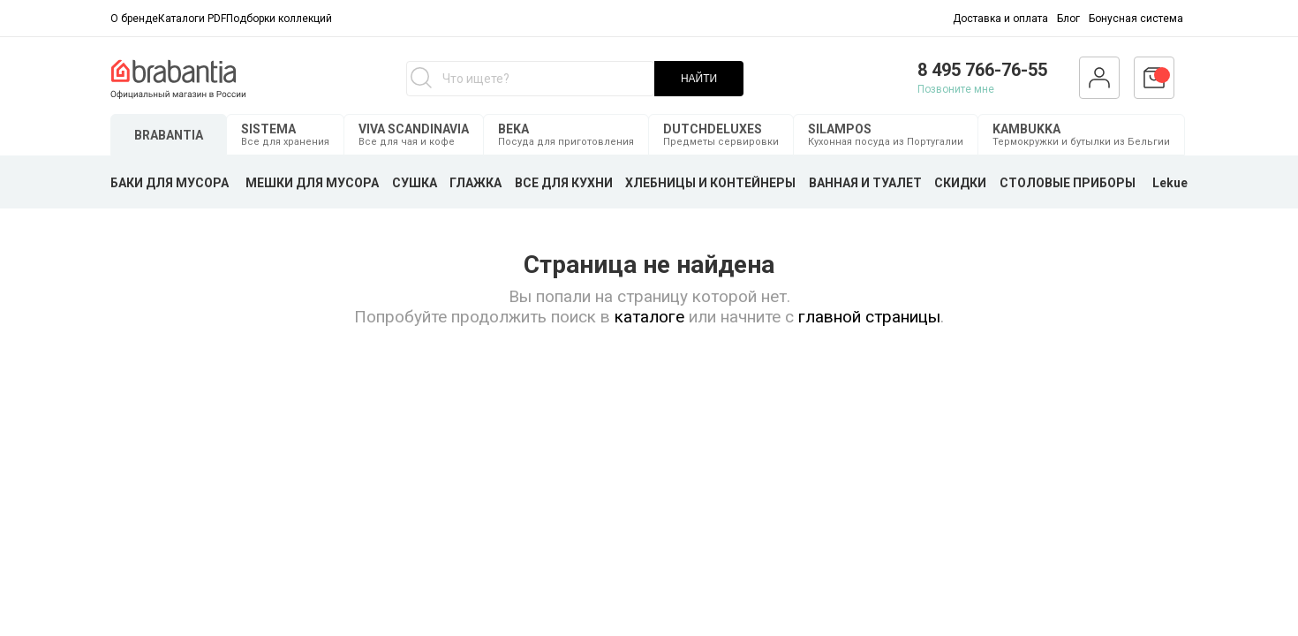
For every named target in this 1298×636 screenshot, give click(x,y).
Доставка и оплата (1000, 18)
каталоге (649, 317)
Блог (1068, 18)
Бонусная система (1136, 18)
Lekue (1170, 183)
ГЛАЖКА (475, 183)
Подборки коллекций (279, 18)
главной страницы (869, 317)
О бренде (134, 18)
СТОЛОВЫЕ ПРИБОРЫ (1068, 183)
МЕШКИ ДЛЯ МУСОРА (312, 183)
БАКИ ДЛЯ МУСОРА (169, 183)
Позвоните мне (955, 89)
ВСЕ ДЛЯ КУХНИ (564, 183)
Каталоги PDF (192, 18)
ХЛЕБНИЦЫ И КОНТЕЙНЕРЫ (710, 183)
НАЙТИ (699, 78)
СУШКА (414, 183)
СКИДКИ (960, 183)
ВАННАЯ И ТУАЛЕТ (865, 183)
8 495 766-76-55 (982, 69)
